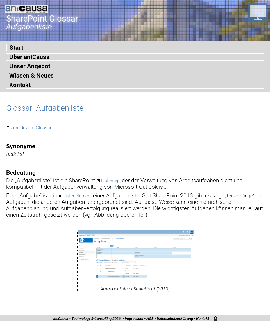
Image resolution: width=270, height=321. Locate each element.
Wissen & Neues (31, 75)
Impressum (134, 318)
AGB (150, 318)
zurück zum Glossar (31, 128)
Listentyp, (111, 180)
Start (16, 47)
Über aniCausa (29, 57)
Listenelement (78, 196)
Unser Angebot (29, 66)
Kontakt (20, 84)
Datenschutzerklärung (175, 318)
